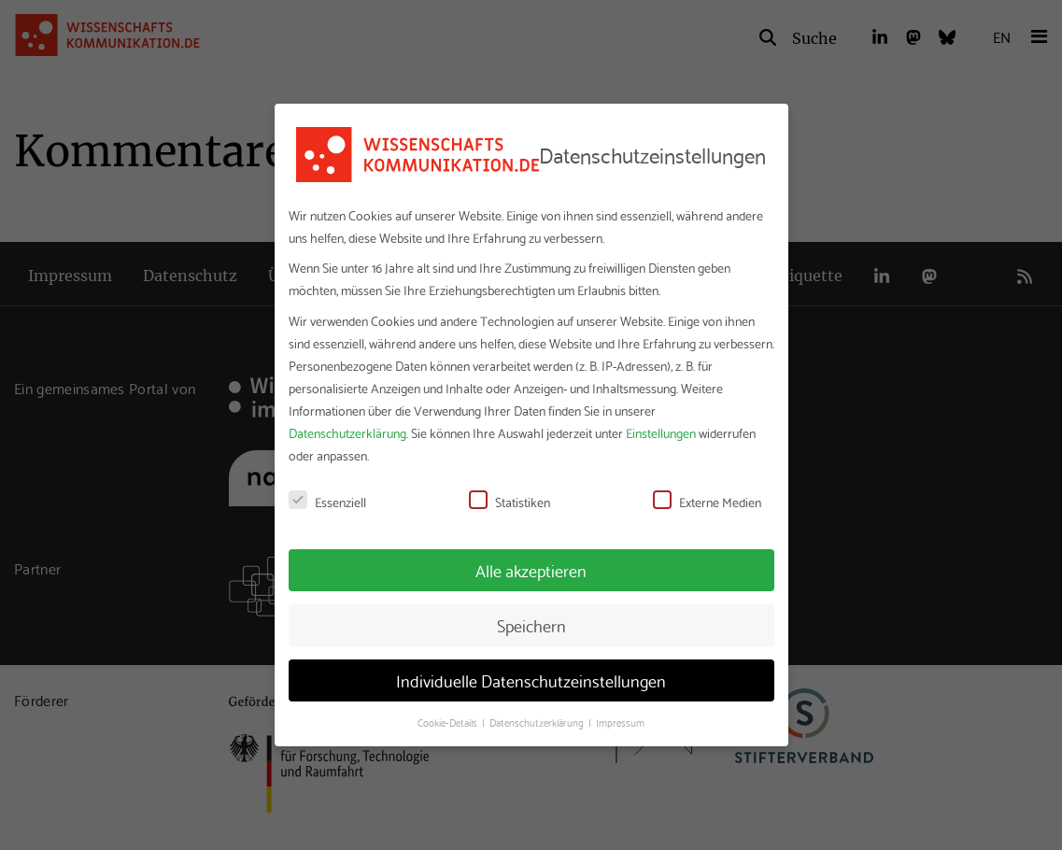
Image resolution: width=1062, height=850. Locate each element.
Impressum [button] (620, 722)
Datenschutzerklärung (347, 432)
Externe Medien (707, 501)
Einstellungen (661, 432)
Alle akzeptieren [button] (531, 570)
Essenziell (327, 501)
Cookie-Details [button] (449, 722)
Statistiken (509, 501)
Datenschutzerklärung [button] (538, 722)
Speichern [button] (531, 625)
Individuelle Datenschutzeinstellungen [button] (531, 680)
